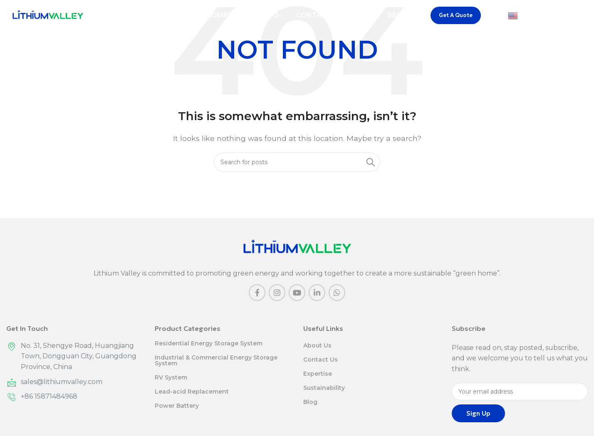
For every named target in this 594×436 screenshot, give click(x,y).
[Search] (583, 17)
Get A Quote (456, 16)
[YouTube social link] (297, 292)
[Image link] (297, 247)
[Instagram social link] (277, 292)
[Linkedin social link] (317, 292)
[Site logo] (47, 16)
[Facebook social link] (257, 292)
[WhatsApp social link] (337, 292)
